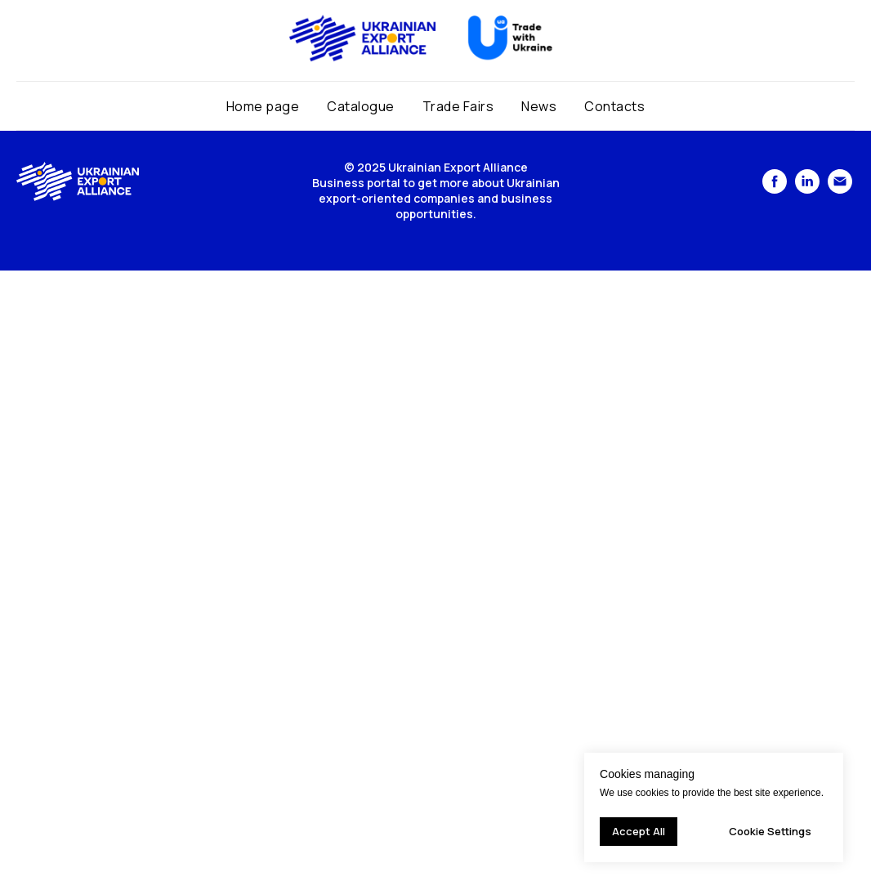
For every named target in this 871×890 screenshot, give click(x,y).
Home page (263, 106)
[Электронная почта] (840, 189)
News (538, 106)
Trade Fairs (458, 106)
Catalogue (361, 106)
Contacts (614, 106)
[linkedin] (807, 189)
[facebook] (774, 189)
